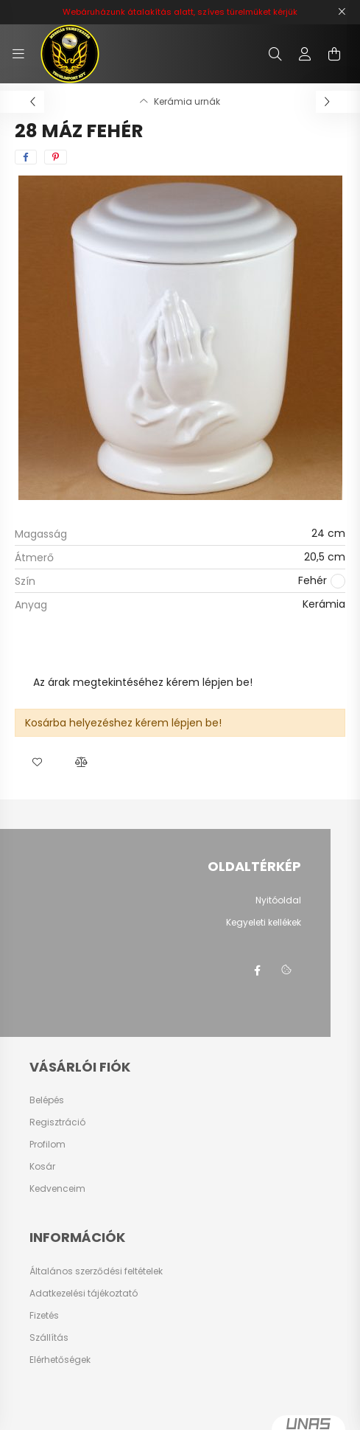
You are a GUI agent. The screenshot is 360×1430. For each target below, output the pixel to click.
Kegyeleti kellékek (263, 922)
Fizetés (44, 1316)
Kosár (42, 1167)
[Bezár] (342, 12)
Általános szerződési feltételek (96, 1271)
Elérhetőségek (60, 1360)
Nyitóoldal (278, 900)
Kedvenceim (57, 1189)
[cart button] (334, 54)
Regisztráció (57, 1122)
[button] (37, 762)
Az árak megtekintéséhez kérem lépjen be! (143, 682)
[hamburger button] (18, 54)
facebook (257, 970)
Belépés (46, 1100)
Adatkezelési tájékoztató (83, 1293)
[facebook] (26, 157)
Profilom (47, 1144)
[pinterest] (55, 157)
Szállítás (48, 1338)
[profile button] (305, 54)
